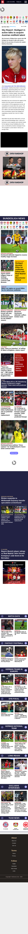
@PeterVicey (13, 55)
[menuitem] (3, 1)
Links (14, 931)
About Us (14, 900)
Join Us (14, 905)
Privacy (14, 915)
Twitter (14, 923)
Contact (14, 903)
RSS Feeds (14, 928)
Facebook (14, 926)
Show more (14, 513)
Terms (14, 913)
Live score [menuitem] (11, 2)
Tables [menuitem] (18, 2)
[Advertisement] (14, 29)
